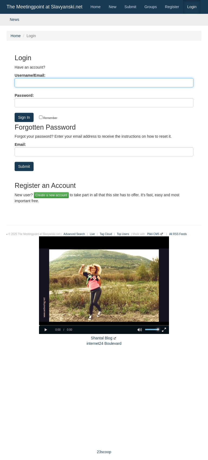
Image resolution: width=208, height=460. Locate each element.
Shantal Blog (101, 338)
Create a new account (51, 195)
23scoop (104, 452)
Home (95, 7)
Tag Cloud (106, 234)
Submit (130, 7)
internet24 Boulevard (103, 343)
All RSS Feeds (178, 234)
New (112, 7)
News (14, 19)
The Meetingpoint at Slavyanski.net (44, 6)
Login (191, 7)
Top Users (123, 234)
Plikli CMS (153, 234)
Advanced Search (74, 234)
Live (92, 234)
